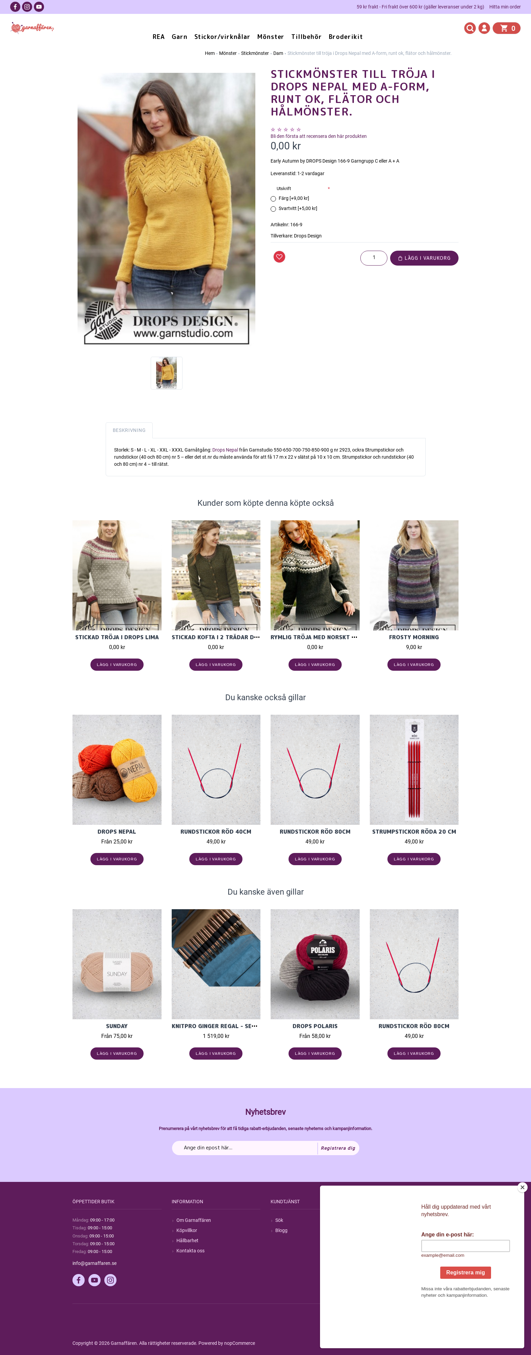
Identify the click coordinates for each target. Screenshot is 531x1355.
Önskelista (386, 1261)
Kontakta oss (190, 1250)
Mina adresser (389, 1240)
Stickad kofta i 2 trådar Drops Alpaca (232, 637)
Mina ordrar (387, 1230)
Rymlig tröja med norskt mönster (325, 637)
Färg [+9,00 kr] (294, 198)
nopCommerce (239, 1343)
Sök (279, 1220)
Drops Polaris (315, 1026)
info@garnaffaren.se (94, 1263)
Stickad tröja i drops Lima (117, 637)
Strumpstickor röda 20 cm (414, 831)
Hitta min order (505, 6)
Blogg (281, 1230)
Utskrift (284, 188)
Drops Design (308, 235)
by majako (447, 1343)
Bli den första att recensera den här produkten (319, 136)
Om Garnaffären (193, 1220)
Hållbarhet (187, 1240)
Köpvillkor (186, 1230)
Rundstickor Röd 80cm (315, 831)
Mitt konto (385, 1220)
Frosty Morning (414, 637)
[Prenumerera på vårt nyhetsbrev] (266, 1148)
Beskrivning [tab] (129, 430)
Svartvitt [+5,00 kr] (298, 208)
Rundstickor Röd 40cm (215, 831)
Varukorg (384, 1250)
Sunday (117, 1026)
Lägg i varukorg (424, 258)
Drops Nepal (225, 450)
